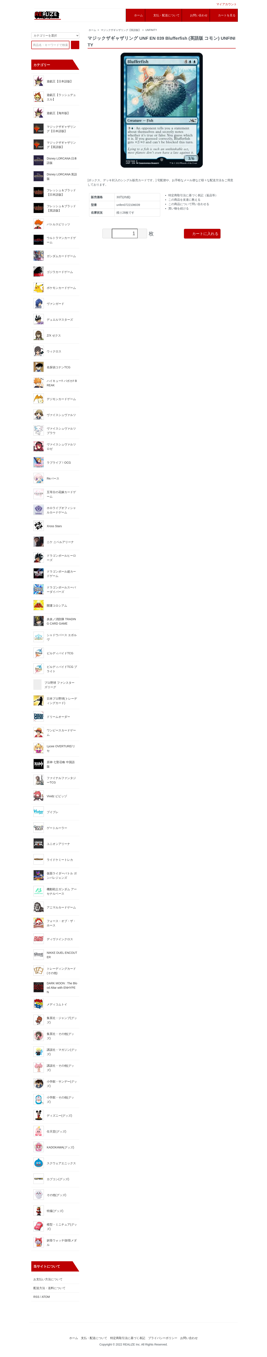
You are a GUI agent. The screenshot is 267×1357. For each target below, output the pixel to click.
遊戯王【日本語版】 (53, 81)
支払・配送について (94, 1338)
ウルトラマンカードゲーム (54, 240)
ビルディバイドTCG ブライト (55, 668)
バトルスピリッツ (51, 224)
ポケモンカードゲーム (54, 287)
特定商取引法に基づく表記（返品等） (193, 195)
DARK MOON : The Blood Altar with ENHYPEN (55, 988)
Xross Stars (47, 525)
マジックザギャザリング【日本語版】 (54, 128)
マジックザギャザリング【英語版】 (121, 30)
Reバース (46, 478)
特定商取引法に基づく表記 (127, 1338)
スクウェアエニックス (54, 1163)
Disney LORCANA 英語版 (55, 176)
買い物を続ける (178, 208)
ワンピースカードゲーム (54, 732)
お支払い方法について (48, 1279)
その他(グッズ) (49, 1194)
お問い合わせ (189, 1338)
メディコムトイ (50, 1004)
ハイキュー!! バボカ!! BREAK (55, 383)
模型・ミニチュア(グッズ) (55, 1226)
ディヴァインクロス (53, 939)
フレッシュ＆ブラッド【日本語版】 (54, 192)
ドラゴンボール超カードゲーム (54, 573)
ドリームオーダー (51, 716)
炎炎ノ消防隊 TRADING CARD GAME (54, 621)
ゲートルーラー (50, 827)
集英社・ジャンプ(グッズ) (55, 1020)
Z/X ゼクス (47, 335)
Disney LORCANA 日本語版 (55, 160)
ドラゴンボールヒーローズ (54, 557)
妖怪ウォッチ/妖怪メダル (55, 1242)
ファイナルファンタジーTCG (54, 780)
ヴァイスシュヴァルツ (54, 414)
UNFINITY (151, 30)
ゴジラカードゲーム (53, 271)
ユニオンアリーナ (51, 843)
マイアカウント (224, 4)
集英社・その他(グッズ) (53, 1036)
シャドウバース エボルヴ (55, 637)
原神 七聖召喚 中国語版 (54, 764)
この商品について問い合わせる (188, 204)
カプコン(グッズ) (51, 1178)
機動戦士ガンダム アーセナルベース (55, 891)
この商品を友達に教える (184, 199)
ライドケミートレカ (53, 859)
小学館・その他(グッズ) (53, 1099)
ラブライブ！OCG (52, 462)
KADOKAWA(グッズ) (53, 1147)
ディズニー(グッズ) (52, 1115)
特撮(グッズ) (48, 1210)
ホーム (92, 30)
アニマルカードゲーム (54, 907)
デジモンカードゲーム (54, 398)
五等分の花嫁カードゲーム (54, 494)
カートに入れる (202, 233)
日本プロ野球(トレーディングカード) (55, 700)
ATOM (46, 1296)
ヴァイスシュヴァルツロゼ (54, 446)
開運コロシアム (50, 605)
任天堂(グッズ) (49, 1131)
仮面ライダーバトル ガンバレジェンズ (55, 875)
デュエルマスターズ (53, 319)
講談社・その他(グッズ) (53, 1067)
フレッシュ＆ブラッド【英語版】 (54, 208)
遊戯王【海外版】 (51, 112)
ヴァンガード (48, 303)
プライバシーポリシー (162, 1338)
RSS (36, 1296)
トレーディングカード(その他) (54, 970)
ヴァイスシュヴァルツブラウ (54, 430)
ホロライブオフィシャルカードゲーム (54, 510)
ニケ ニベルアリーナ (53, 541)
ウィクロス (47, 351)
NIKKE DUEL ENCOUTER (55, 954)
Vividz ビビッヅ (50, 796)
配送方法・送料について (49, 1288)
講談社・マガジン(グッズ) (55, 1051)
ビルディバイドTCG (53, 653)
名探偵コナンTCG (52, 367)
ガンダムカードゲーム (54, 255)
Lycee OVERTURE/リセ (54, 748)
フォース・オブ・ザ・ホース (54, 923)
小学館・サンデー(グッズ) (55, 1083)
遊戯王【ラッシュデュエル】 (54, 97)
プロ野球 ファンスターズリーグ (53, 684)
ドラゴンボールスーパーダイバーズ (54, 589)
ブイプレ (45, 811)
